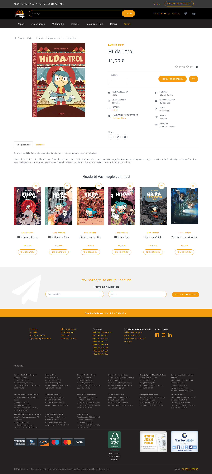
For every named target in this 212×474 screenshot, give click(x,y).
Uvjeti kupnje (67, 332)
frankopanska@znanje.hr (90, 402)
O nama (33, 329)
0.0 (186, 67)
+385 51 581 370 (54, 400)
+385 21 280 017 (54, 419)
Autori (127, 24)
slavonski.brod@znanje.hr (121, 383)
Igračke (75, 24)
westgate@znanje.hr (119, 402)
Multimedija (58, 24)
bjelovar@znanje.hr (182, 402)
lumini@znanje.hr (181, 388)
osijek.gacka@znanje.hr (152, 402)
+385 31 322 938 (148, 400)
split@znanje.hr (148, 383)
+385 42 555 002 (180, 385)
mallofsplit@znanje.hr (57, 422)
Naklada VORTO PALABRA (51, 4)
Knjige (21, 24)
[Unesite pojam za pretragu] (82, 13)
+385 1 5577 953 (100, 354)
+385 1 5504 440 (100, 338)
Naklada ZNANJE (29, 4)
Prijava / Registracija (179, 4)
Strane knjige (38, 24)
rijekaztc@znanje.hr (56, 402)
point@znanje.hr (86, 422)
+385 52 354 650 (100, 350)
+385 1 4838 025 (23, 422)
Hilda (115, 110)
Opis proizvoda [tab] (23, 144)
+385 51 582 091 (100, 341)
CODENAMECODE (190, 469)
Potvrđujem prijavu (185, 295)
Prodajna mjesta (37, 335)
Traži (128, 13)
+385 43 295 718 (100, 335)
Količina (114, 75)
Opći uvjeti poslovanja (40, 338)
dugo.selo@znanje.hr (25, 425)
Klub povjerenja (68, 329)
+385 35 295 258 (100, 347)
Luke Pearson (27, 232)
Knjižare (156, 4)
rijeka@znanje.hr (86, 383)
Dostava (65, 335)
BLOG (16, 4)
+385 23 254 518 (100, 344)
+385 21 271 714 (148, 380)
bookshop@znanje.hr (25, 383)
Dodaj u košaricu (172, 79)
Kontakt (33, 332)
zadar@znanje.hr (24, 405)
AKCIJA (176, 13)
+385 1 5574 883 (86, 400)
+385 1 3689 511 (131, 335)
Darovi (113, 24)
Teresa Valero (184, 232)
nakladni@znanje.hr (133, 332)
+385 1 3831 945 (85, 419)
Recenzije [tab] (40, 144)
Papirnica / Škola (94, 24)
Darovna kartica (68, 338)
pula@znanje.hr (54, 383)
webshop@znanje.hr (102, 332)
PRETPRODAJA (162, 13)
